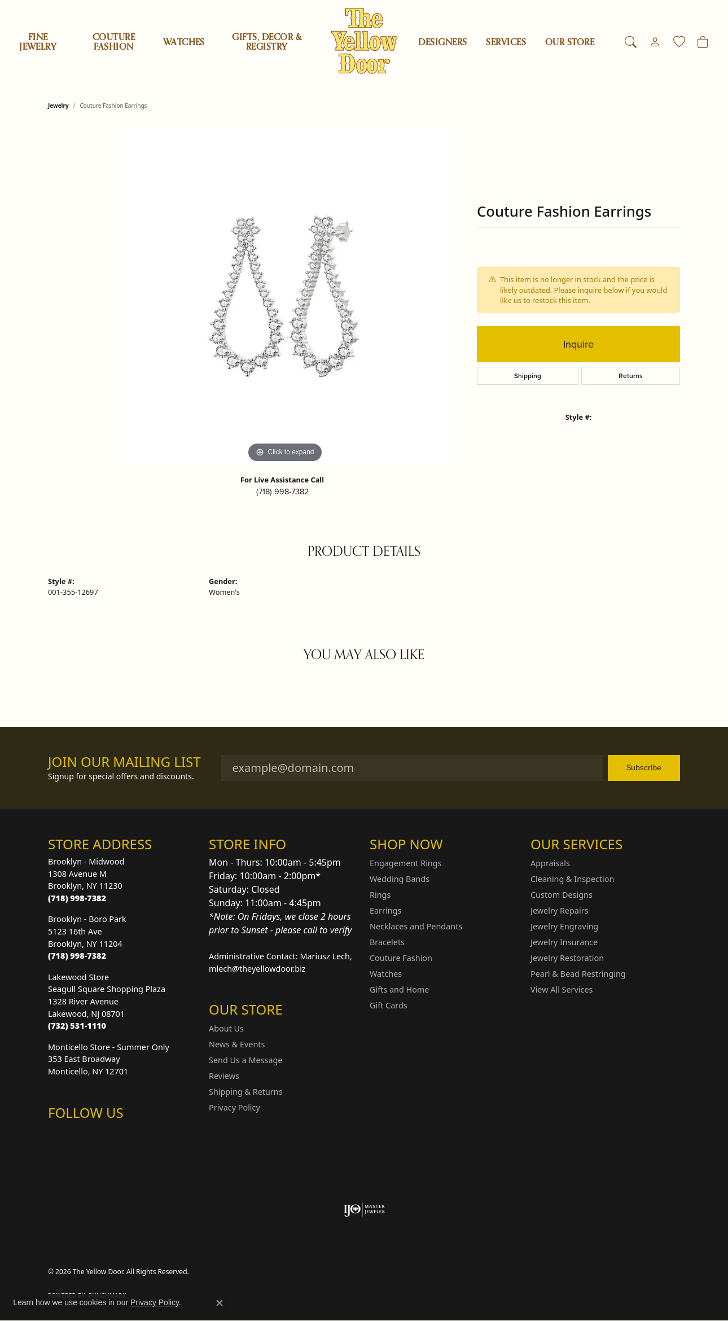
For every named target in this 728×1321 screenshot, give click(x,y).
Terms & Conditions (551, 1271)
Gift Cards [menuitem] (388, 1005)
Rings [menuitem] (380, 894)
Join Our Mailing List (124, 762)
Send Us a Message (245, 1060)
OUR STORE (569, 42)
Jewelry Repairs (559, 910)
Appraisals (550, 863)
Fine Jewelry (37, 42)
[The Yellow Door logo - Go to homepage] (364, 41)
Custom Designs (561, 894)
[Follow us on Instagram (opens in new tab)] (59, 1135)
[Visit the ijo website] (364, 1210)
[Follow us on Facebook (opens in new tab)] (86, 1135)
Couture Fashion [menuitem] (401, 958)
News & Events (237, 1044)
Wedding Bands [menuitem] (399, 879)
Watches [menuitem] (386, 973)
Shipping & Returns (246, 1091)
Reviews (224, 1075)
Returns (631, 376)
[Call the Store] (77, 898)
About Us (226, 1028)
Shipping (527, 376)
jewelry (58, 105)
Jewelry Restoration (567, 958)
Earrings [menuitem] (385, 910)
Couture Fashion (114, 42)
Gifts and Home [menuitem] (399, 989)
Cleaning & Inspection (572, 879)
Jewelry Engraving (564, 926)
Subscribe (643, 767)
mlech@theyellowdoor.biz (257, 968)
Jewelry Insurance (564, 942)
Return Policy (427, 1271)
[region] (285, 296)
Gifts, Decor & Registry (266, 42)
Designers (442, 42)
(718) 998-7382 (282, 491)
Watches (184, 42)
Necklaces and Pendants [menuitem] (416, 926)
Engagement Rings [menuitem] (406, 863)
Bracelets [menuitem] (387, 942)
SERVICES (506, 42)
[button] (631, 42)
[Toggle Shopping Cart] (703, 42)
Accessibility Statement (634, 1271)
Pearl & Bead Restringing (578, 973)
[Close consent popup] (219, 1303)
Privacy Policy (234, 1107)
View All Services (561, 989)
